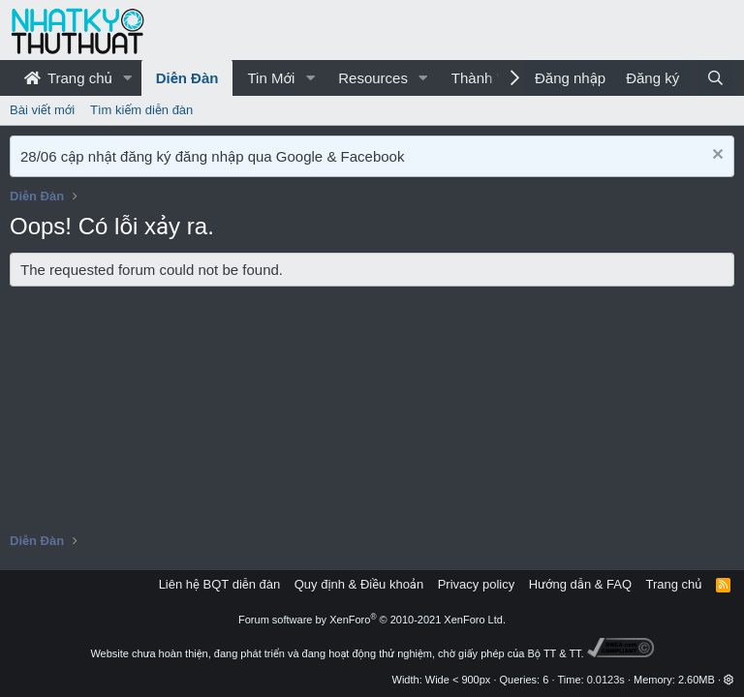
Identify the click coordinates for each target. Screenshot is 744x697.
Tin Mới (270, 78)
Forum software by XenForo (372, 619)
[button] (127, 78)
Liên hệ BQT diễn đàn (220, 584)
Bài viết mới (42, 110)
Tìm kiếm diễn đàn (141, 110)
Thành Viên (488, 78)
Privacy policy (476, 584)
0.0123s (606, 679)
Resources (373, 78)
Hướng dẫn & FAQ (580, 584)
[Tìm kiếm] (715, 78)
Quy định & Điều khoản (358, 584)
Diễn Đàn (187, 78)
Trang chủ (68, 78)
